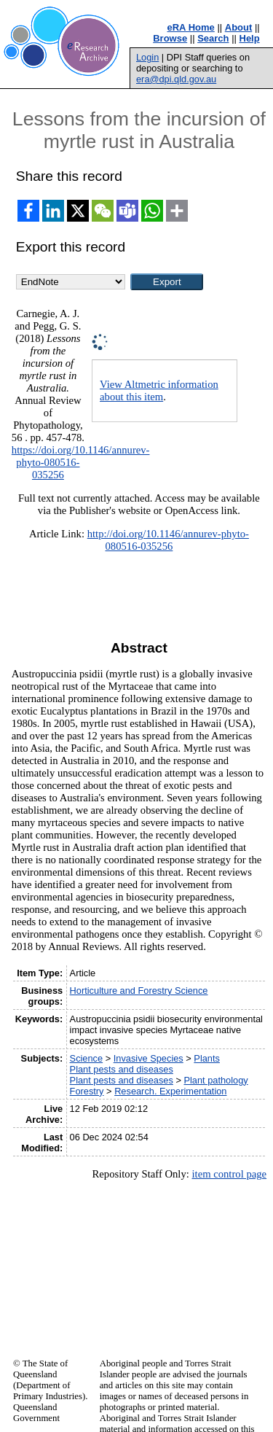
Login (147, 57)
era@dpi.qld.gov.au (176, 79)
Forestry (87, 1091)
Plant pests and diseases (121, 1069)
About (239, 27)
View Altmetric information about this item (159, 390)
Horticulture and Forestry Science (139, 990)
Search (213, 38)
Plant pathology (215, 1080)
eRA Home (191, 27)
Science (86, 1058)
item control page (228, 1174)
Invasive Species (148, 1058)
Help (250, 38)
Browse (170, 38)
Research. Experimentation (170, 1091)
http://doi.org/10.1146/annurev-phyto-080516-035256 (168, 540)
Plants (207, 1058)
